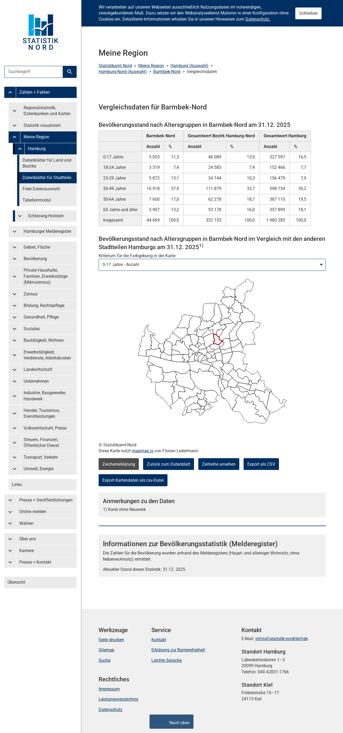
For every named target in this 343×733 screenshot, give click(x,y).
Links (17, 484)
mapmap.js (142, 450)
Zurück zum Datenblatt (168, 464)
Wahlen (26, 523)
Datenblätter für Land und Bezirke (47, 163)
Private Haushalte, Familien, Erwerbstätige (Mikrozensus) (46, 276)
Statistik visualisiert (42, 125)
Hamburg (37, 148)
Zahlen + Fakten (34, 92)
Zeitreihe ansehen (219, 464)
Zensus (31, 294)
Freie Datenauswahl (41, 188)
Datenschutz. (257, 19)
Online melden (32, 511)
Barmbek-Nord (166, 71)
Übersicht (16, 582)
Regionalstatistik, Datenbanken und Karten (47, 110)
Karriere (26, 550)
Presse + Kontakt (35, 562)
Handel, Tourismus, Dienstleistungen (42, 413)
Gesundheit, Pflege (41, 317)
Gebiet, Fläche (37, 247)
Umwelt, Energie (39, 468)
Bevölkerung (35, 258)
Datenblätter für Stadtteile (47, 177)
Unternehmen (36, 381)
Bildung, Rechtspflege (44, 305)
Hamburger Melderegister (47, 231)
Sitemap (106, 649)
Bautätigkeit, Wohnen (44, 340)
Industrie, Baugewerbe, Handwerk (45, 395)
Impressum (109, 689)
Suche (104, 660)
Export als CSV (261, 464)
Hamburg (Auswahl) (189, 65)
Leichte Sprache (166, 660)
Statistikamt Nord (115, 65)
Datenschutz (110, 709)
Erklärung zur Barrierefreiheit (178, 649)
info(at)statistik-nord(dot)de (281, 638)
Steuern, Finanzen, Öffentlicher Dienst (41, 442)
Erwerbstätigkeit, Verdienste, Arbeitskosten (47, 355)
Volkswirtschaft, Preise (45, 428)
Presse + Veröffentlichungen (46, 500)
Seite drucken (111, 639)
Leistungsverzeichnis (118, 699)
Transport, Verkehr (41, 457)
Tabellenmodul (37, 200)
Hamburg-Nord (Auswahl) (123, 71)
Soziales (32, 328)
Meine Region (36, 136)
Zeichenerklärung (118, 464)
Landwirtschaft (38, 369)
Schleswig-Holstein (46, 215)
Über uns (27, 538)
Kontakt (158, 639)
